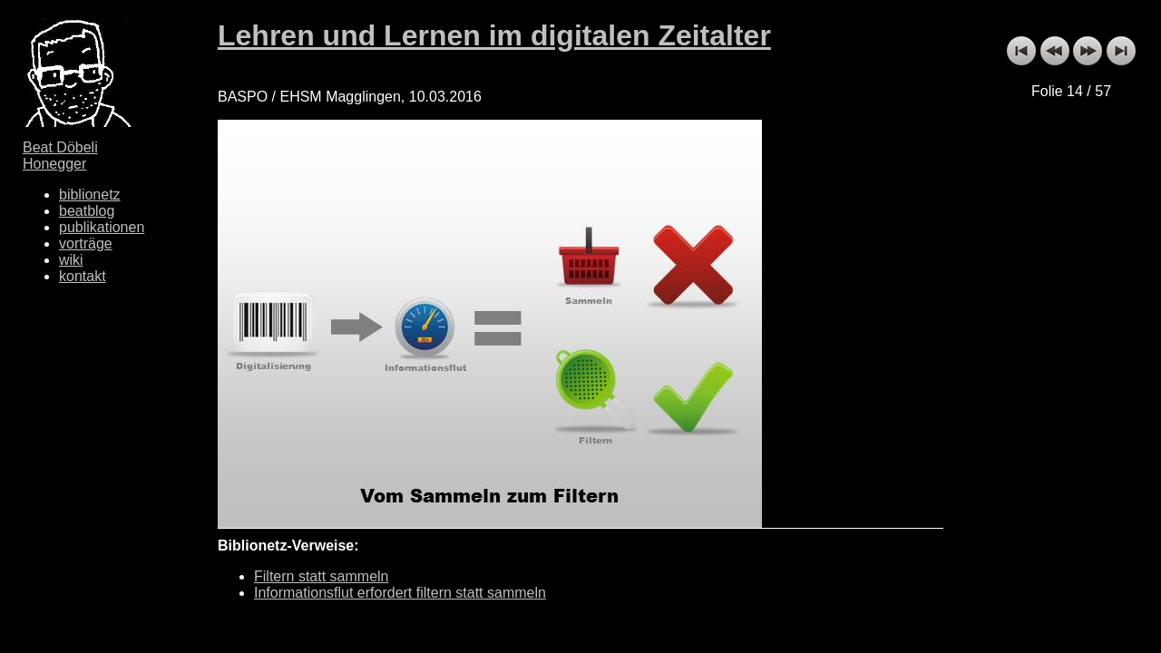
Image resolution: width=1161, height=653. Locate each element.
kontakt (82, 276)
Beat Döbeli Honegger (60, 155)
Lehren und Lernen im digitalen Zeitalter (494, 35)
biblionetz (90, 194)
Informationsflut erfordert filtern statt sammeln (400, 592)
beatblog (86, 211)
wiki (71, 260)
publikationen (101, 227)
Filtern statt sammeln (321, 576)
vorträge (85, 243)
